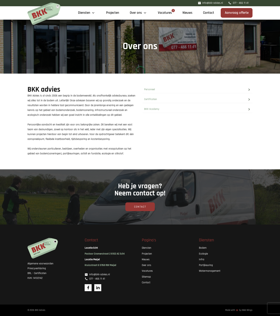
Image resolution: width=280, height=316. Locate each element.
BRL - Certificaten (37, 273)
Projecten (147, 253)
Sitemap (146, 276)
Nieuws (146, 259)
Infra (201, 259)
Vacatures (147, 271)
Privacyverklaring (37, 268)
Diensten (146, 248)
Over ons (146, 265)
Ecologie (203, 253)
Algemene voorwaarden (40, 263)
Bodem (203, 248)
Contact (140, 206)
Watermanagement (209, 271)
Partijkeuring (206, 265)
